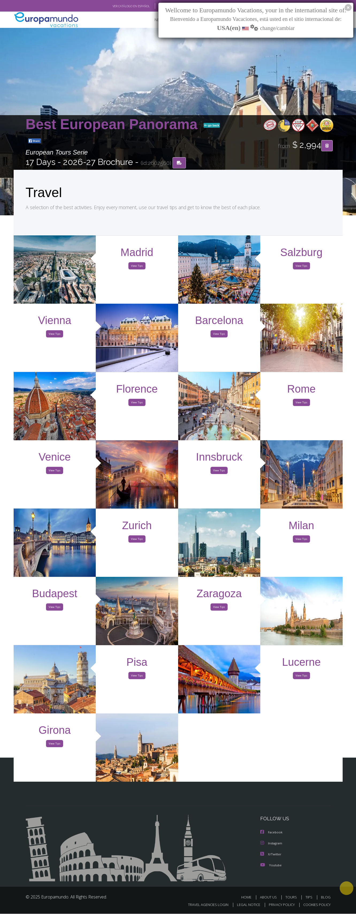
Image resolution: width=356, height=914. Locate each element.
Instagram (272, 844)
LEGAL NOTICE (244, 905)
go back (211, 125)
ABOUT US (270, 897)
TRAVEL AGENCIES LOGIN (203, 905)
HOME (248, 897)
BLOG (325, 897)
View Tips (137, 267)
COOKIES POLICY (316, 905)
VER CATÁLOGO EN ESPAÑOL (118, 6)
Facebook (271, 833)
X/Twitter (271, 854)
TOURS (292, 897)
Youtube (271, 865)
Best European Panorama (113, 124)
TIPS (309, 897)
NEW (153, 20)
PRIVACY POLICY (279, 905)
